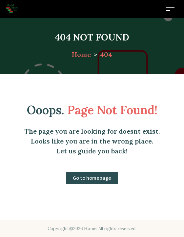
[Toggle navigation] (170, 8)
